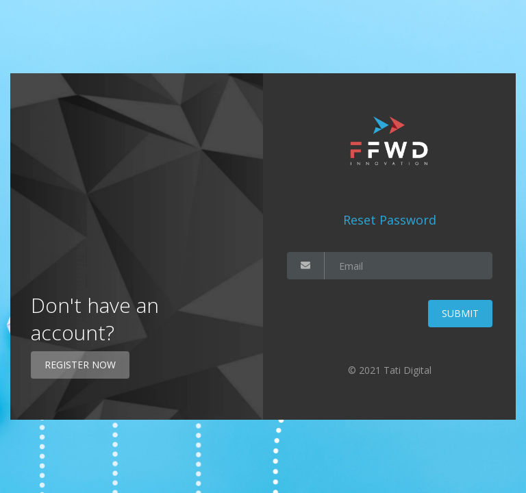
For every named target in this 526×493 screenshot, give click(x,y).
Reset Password (389, 220)
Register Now (80, 364)
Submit (460, 313)
